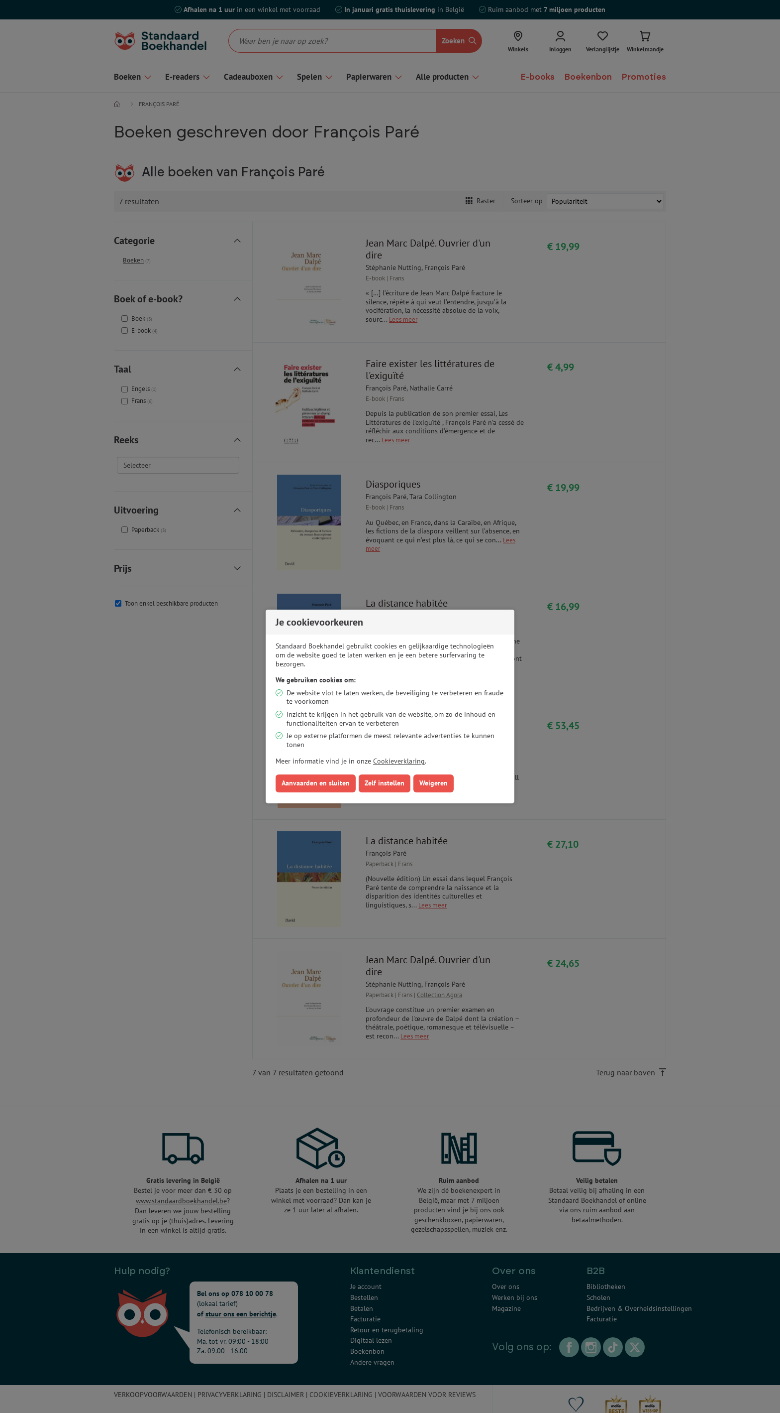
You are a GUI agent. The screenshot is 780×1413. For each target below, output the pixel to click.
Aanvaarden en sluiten (316, 782)
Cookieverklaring (399, 761)
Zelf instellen (384, 782)
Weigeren (433, 782)
